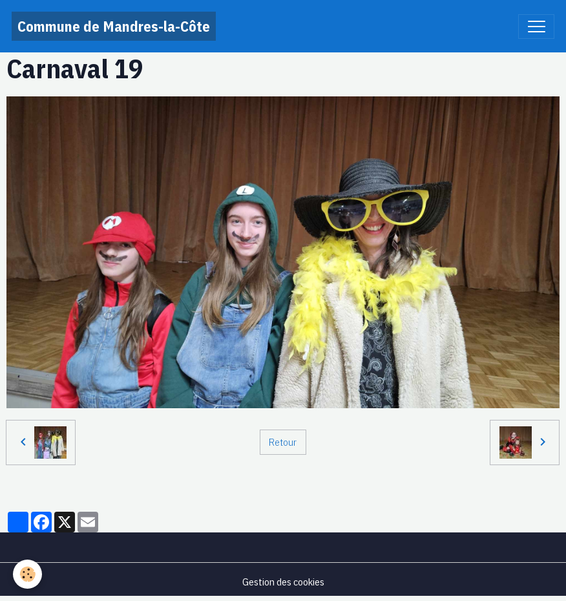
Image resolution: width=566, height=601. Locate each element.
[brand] (114, 26)
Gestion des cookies (283, 581)
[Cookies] (27, 574)
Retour (283, 441)
